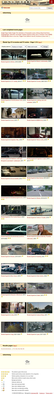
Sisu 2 (37, 34)
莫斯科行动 (39, 120)
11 (14, 349)
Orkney (38, 33)
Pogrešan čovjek (41, 158)
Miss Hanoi (14, 276)
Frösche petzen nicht (16, 100)
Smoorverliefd (15, 178)
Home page (6, 7)
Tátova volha (40, 140)
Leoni (12, 120)
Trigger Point (22, 36)
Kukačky (38, 256)
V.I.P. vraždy (14, 81)
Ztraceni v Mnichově (16, 295)
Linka (12, 315)
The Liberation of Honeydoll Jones (25, 33)
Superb (7, 62)
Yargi (12, 334)
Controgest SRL (34, 393)
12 (16, 349)
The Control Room (16, 217)
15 (23, 349)
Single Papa (4, 33)
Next (40, 42)
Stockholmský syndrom (17, 236)
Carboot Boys (40, 315)
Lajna (38, 334)
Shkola (38, 198)
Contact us (42, 393)
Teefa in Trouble (41, 217)
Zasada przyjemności (17, 197)
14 (21, 349)
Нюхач (13, 256)
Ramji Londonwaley (41, 61)
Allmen (13, 62)
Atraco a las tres (13, 36)
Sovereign (18, 34)
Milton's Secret (31, 36)
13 (18, 349)
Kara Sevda (39, 178)
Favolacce (39, 36)
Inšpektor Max (15, 140)
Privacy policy (49, 393)
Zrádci (38, 295)
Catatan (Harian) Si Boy (28, 34)
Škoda (3, 62)
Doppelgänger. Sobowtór (8, 34)
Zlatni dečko (39, 276)
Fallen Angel (11, 33)
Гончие (38, 81)
